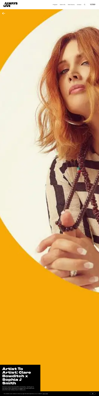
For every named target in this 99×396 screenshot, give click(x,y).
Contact (79, 4)
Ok (92, 393)
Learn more (45, 393)
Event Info (62, 4)
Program (55, 4)
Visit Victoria (71, 4)
